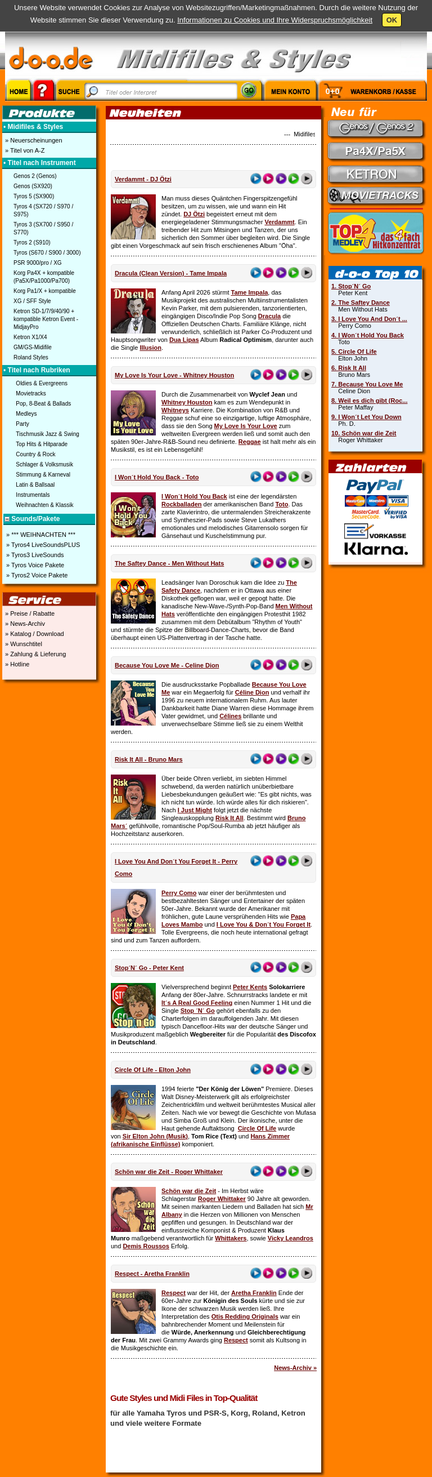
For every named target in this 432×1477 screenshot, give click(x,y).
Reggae (249, 441)
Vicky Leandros (290, 1238)
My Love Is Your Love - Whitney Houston (174, 375)
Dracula (269, 316)
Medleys (26, 414)
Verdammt (279, 222)
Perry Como (178, 892)
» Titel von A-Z (23, 150)
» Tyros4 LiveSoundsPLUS (42, 544)
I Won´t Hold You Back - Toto (157, 477)
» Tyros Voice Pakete (34, 565)
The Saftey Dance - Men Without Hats (169, 563)
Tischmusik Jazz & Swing (47, 434)
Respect (173, 1292)
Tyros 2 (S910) (32, 242)
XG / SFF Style (32, 301)
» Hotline (16, 664)
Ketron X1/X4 (30, 337)
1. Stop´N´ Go (351, 286)
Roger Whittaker (222, 1198)
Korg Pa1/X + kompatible (45, 291)
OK (392, 20)
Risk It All (229, 818)
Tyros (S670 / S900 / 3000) (47, 253)
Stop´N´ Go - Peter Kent (149, 967)
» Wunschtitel (22, 643)
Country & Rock (35, 454)
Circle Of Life (257, 1128)
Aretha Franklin (254, 1292)
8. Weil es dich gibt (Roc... (369, 400)
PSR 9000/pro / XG (38, 263)
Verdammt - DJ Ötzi (143, 179)
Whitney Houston (186, 402)
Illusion (150, 347)
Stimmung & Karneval (43, 474)
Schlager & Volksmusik (44, 464)
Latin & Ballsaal (35, 485)
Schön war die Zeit (188, 1190)
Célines (230, 716)
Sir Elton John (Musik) (155, 1136)
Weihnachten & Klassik (44, 505)
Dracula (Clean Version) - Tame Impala (171, 273)
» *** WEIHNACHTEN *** (39, 534)
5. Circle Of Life (354, 351)
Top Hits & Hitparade (42, 444)
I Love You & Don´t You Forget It (263, 924)
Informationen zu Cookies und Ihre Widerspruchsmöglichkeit (274, 20)
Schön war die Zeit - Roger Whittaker (169, 1171)
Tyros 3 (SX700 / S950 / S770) (43, 228)
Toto (281, 504)
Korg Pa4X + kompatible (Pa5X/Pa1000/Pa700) (44, 277)
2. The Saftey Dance (360, 302)
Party (22, 424)
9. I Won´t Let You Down (366, 416)
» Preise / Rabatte (29, 613)
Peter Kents (250, 987)
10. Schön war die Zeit (364, 433)
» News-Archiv (24, 623)
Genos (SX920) (33, 186)
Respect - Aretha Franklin (152, 1273)
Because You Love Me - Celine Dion (167, 665)
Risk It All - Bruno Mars (149, 759)
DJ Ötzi (194, 214)
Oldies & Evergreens (42, 383)
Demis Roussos (146, 1246)
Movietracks (31, 393)
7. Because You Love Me (367, 384)
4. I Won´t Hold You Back (367, 335)
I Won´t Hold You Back (194, 496)
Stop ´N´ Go (198, 1010)
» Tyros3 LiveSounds (34, 554)
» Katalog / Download (33, 633)
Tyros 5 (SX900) (34, 196)
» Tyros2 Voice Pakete (36, 575)
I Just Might (195, 810)
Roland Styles (31, 357)
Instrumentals (33, 495)
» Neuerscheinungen (32, 140)
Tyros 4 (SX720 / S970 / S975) (43, 210)
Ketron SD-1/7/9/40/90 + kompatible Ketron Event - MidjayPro (46, 319)
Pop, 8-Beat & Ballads (43, 404)
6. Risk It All (348, 367)
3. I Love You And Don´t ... (369, 318)
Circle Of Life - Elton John (153, 1069)
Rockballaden (181, 504)
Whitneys (175, 410)
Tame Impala (249, 292)
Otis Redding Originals (245, 1316)
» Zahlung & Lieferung (34, 654)
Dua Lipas (184, 339)
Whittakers (230, 1238)
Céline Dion (252, 692)
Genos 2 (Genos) (35, 176)
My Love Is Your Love (245, 425)
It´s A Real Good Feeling (196, 1002)
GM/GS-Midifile (33, 347)
